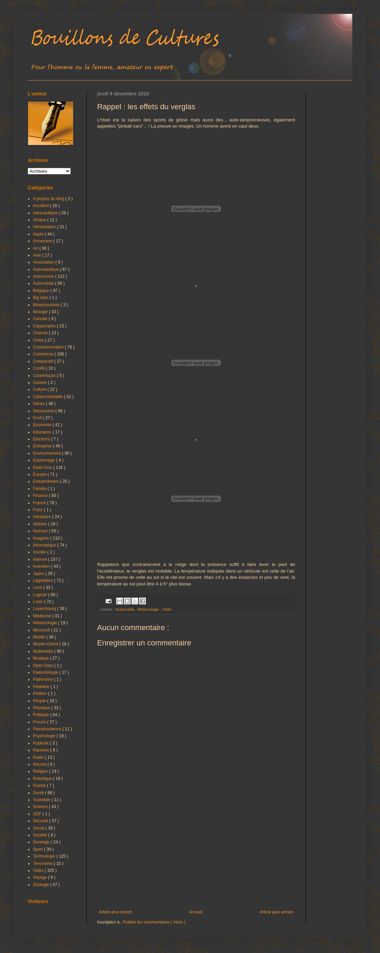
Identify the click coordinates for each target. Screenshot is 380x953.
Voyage (40, 877)
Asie (37, 255)
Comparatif (43, 361)
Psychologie (45, 735)
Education (43, 432)
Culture (40, 389)
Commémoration (49, 347)
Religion (41, 771)
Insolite (40, 552)
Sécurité (41, 820)
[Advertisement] (196, 852)
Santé (39, 792)
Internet (40, 559)
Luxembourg (45, 608)
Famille (40, 488)
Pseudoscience (47, 729)
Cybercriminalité (48, 396)
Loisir (38, 601)
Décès (39, 403)
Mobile (39, 637)
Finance (41, 495)
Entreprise (43, 446)
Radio (39, 757)
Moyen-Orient (46, 644)
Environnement (47, 453)
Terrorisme (43, 863)
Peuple (40, 700)
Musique (41, 658)
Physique (42, 707)
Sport (38, 849)
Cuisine (40, 382)
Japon (39, 573)
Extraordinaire (46, 481)
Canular (41, 318)
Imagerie (41, 538)
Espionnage (44, 460)
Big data (41, 297)
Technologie (44, 856)
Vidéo (166, 609)
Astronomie (44, 276)
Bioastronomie (47, 304)
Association (44, 262)
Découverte (44, 411)
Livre (38, 587)
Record (40, 764)
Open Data (43, 665)
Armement (43, 241)
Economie (43, 424)
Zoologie (41, 884)
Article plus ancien (276, 912)
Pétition (40, 693)
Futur (38, 509)
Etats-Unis (43, 467)
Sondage (42, 842)
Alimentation (45, 226)
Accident (41, 205)
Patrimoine (43, 679)
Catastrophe (45, 326)
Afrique (40, 219)
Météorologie (148, 609)
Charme (41, 332)
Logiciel (40, 594)
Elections (42, 439)
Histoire (40, 524)
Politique (41, 714)
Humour (41, 531)
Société (40, 835)
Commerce (43, 354)
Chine (39, 340)
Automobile (125, 609)
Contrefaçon (45, 375)
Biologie (41, 311)
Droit (38, 417)
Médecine (42, 615)
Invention (42, 566)
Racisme (41, 750)
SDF (37, 814)
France (40, 502)
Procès (40, 722)
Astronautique (46, 269)
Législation (43, 580)
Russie (40, 785)
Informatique (45, 545)
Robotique (43, 778)
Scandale (42, 799)
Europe (40, 474)
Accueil (195, 912)
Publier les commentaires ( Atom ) (154, 922)
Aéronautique (46, 213)
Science (41, 806)
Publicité (41, 743)
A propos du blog (49, 198)
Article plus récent (115, 912)
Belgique (41, 290)
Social (39, 828)
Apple (39, 234)
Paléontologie (46, 672)
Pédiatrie (42, 686)
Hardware (42, 516)
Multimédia (43, 651)
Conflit (39, 368)
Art (36, 248)
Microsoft (42, 630)
